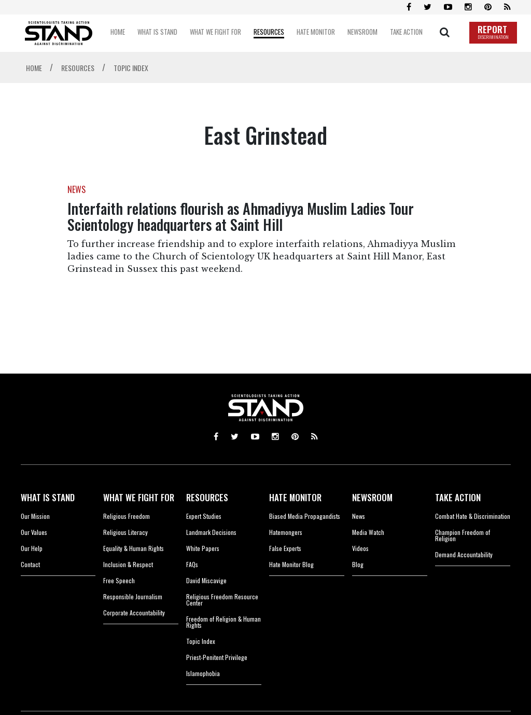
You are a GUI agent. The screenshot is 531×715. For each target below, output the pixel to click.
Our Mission (35, 516)
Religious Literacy (125, 532)
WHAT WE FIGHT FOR (138, 497)
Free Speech (119, 580)
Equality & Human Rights (133, 548)
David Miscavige (206, 580)
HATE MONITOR (295, 497)
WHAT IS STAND (48, 497)
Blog (358, 564)
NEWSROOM (372, 497)
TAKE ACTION (458, 497)
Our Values (34, 532)
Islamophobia (203, 673)
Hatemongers (285, 532)
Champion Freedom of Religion (462, 535)
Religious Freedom (126, 516)
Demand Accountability (464, 554)
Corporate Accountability (134, 612)
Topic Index (200, 641)
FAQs (192, 564)
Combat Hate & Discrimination (472, 516)
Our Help (32, 548)
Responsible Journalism (132, 596)
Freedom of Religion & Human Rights (223, 621)
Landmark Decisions (211, 532)
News (358, 516)
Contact (30, 564)
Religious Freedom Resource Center (222, 599)
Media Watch (368, 532)
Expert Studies (203, 516)
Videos (360, 548)
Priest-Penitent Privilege (216, 657)
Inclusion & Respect (128, 564)
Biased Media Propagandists (304, 516)
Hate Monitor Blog (291, 564)
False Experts (285, 548)
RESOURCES (207, 497)
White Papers (202, 548)
